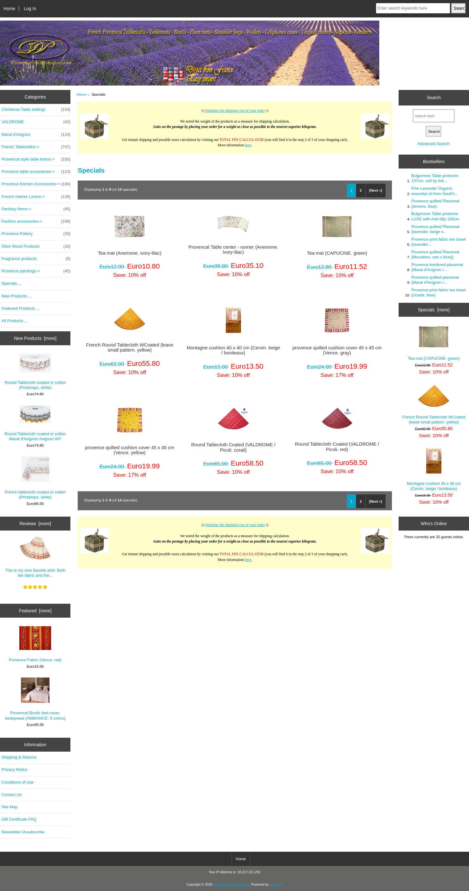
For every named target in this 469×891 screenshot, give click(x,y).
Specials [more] (434, 309)
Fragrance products (36, 258)
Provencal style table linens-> (36, 159)
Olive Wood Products (36, 246)
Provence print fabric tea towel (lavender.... (438, 242)
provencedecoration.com (231, 884)
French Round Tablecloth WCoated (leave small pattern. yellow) (129, 347)
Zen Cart (276, 884)
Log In (30, 8)
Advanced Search (434, 143)
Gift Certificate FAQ (19, 819)
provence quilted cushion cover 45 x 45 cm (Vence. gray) (336, 350)
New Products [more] (35, 338)
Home (9, 8)
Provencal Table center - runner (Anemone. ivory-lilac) (233, 250)
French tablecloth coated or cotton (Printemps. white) (35, 478)
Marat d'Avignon (36, 134)
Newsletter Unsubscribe (23, 832)
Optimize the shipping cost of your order (235, 111)
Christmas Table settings (36, 109)
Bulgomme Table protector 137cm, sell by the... (435, 178)
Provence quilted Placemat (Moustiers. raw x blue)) (435, 254)
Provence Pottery (36, 233)
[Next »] (375, 190)
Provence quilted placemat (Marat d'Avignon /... (435, 280)
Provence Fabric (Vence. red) (35, 644)
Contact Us (12, 794)
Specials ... (11, 283)
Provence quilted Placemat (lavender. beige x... (435, 229)
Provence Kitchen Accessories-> (36, 184)
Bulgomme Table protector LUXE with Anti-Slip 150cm (435, 216)
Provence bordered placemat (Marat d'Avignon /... (437, 267)
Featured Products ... (20, 308)
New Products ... (16, 296)
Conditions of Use (18, 782)
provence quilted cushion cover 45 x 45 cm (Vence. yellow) (129, 450)
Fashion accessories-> (36, 221)
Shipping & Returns (19, 757)
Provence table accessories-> (36, 171)
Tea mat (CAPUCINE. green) (337, 253)
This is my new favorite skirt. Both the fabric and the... (35, 557)
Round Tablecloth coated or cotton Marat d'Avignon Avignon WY (35, 423)
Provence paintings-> (36, 271)
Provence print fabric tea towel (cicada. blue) (438, 292)
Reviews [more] (35, 523)
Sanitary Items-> (36, 209)
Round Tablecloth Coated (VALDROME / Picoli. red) (337, 447)
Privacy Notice (14, 769)
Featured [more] (35, 610)
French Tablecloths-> (36, 147)
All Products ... (15, 320)
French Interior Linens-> (36, 196)
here (248, 145)
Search (434, 97)
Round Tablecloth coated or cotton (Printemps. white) (35, 372)
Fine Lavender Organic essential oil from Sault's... (434, 191)
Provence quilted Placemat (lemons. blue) (435, 203)
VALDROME (36, 121)
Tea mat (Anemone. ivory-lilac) (129, 253)
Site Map (9, 807)
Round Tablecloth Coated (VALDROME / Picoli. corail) (233, 447)
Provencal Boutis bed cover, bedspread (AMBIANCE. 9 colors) (35, 699)
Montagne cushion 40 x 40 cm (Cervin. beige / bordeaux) (233, 350)
